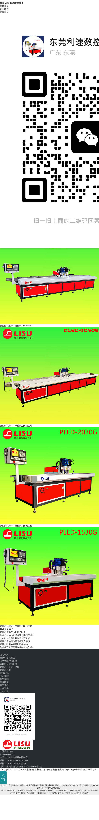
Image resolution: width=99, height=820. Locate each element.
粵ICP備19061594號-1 (76, 769)
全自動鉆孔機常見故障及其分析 (15, 638)
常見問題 (4, 682)
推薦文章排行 (6, 629)
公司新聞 (4, 676)
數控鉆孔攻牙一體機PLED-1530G (16, 626)
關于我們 (4, 685)
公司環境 (4, 691)
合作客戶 (4, 688)
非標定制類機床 (7, 658)
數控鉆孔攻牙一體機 (9, 667)
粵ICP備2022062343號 (71, 785)
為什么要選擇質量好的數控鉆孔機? (16, 647)
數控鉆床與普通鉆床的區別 (13, 632)
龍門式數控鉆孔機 (8, 661)
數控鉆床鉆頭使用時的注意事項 (15, 641)
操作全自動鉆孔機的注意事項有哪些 (17, 635)
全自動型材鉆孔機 (8, 664)
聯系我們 (4, 9)
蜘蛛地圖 (4, 6)
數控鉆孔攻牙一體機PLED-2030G (16, 526)
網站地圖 (92, 769)
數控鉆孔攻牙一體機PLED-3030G (16, 325)
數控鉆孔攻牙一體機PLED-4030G (16, 426)
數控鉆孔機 (5, 670)
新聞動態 (4, 673)
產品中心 (4, 655)
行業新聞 (4, 679)
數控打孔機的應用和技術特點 (14, 644)
